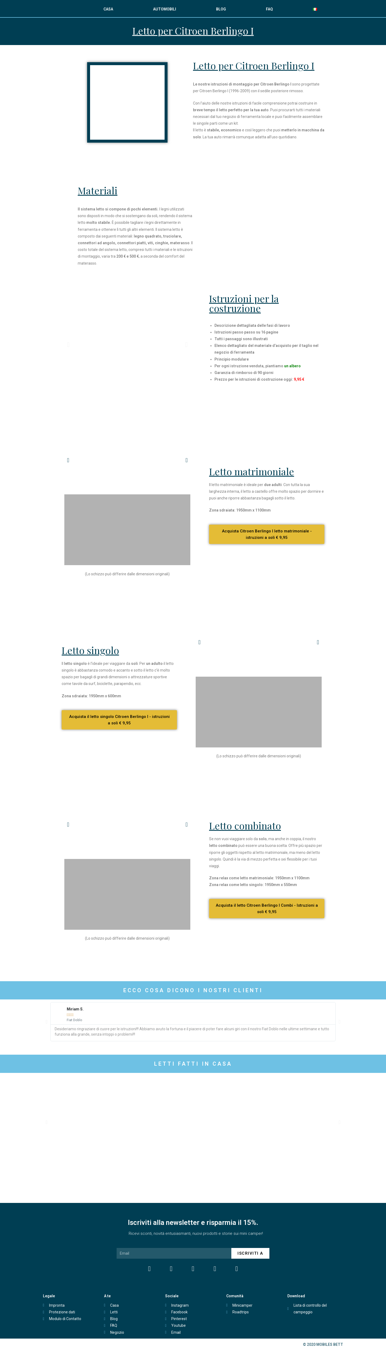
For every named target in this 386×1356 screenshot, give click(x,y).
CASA (108, 9)
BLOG (221, 9)
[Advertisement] (193, 965)
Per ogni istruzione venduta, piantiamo (257, 366)
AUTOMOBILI (164, 9)
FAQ (269, 9)
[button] (68, 344)
